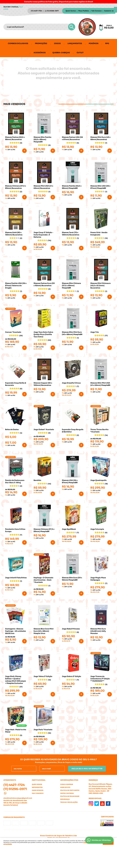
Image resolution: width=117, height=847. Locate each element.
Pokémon (93, 43)
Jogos (57, 43)
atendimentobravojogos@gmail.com (17, 798)
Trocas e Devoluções (69, 802)
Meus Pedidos (83, 11)
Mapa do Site (65, 787)
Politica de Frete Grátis (69, 790)
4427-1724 (36, 11)
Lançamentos (75, 43)
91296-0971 (53, 11)
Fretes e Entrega (67, 793)
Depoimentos (37, 787)
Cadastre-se (109, 11)
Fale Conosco (96, 11)
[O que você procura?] (71, 26)
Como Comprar (66, 784)
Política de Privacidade (69, 796)
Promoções (41, 43)
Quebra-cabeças (61, 52)
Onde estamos (37, 790)
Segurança (65, 799)
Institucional (38, 780)
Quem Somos (71, 11)
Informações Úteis (69, 780)
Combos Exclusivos (18, 43)
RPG (107, 43)
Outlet (80, 52)
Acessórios (40, 52)
